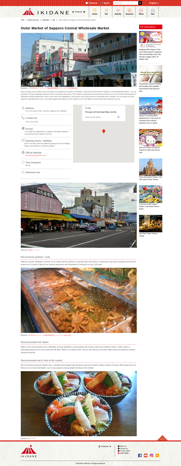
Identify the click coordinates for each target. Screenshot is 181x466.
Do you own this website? (93, 117)
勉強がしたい (33, 250)
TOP (22, 20)
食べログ (31, 438)
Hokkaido (45, 20)
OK (118, 117)
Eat (54, 20)
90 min (27, 165)
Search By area (33, 20)
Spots (106, 3)
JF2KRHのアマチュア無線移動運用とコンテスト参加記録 (53, 88)
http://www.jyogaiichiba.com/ (35, 155)
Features (93, 3)
